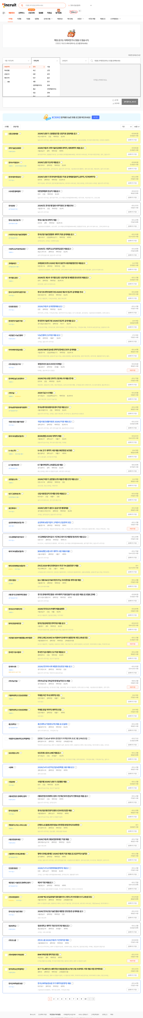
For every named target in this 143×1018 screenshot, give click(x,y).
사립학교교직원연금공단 (17, 249)
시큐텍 (11, 767)
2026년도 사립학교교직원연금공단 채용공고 (54, 249)
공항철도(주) (13, 479)
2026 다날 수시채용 (45, 393)
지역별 (10, 19)
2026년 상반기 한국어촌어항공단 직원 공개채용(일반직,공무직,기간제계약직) (66, 177)
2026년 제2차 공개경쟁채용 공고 (50, 306)
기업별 (28, 19)
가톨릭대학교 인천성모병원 (18, 695)
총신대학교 (12, 724)
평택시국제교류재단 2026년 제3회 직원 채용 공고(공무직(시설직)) (62, 853)
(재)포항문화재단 (15, 839)
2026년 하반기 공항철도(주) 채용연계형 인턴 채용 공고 (58, 479)
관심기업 (15, 127)
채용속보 (59, 19)
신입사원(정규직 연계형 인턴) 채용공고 (52, 493)
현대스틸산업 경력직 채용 (47, 220)
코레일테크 (12, 263)
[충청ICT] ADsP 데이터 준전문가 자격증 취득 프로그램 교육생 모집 (62, 738)
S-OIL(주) (12, 450)
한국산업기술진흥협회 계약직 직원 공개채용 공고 (56, 234)
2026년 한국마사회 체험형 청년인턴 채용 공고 (55, 666)
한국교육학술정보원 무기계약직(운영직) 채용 (54, 983)
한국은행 (12, 206)
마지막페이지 (93, 999)
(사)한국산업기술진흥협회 (18, 234)
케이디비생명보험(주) (16, 436)
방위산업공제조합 (15, 623)
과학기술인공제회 (15, 148)
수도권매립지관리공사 (16, 537)
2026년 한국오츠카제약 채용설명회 (51, 609)
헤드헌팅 (70, 19)
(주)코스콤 (12, 940)
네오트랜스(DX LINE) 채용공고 (49, 753)
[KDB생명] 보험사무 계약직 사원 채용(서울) (54, 551)
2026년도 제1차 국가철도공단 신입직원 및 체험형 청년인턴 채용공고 (63, 277)
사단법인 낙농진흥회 (16, 335)
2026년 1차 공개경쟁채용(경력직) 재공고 (53, 868)
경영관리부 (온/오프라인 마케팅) (50, 364)
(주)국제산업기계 (15, 364)
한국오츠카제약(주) (15, 609)
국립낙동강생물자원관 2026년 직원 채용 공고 (55, 421)
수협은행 (12, 782)
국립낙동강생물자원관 (16, 422)
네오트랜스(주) (14, 753)
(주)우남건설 (13, 681)
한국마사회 (12, 666)
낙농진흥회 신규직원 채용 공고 (49, 335)
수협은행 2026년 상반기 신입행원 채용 (52, 781)
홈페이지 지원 (132, 140)
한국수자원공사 (14, 162)
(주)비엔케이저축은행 (16, 955)
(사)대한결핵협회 (15, 191)
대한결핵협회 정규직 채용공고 (49, 191)
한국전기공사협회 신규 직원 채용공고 (51, 652)
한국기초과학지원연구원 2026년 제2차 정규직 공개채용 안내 (60, 292)
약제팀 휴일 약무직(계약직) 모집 (49, 709)
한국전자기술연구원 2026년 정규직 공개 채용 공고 (56, 321)
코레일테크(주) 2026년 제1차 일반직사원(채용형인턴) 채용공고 (61, 263)
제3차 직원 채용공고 (45, 882)
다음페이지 (89, 999)
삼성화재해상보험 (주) (16, 522)
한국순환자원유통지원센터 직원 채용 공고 (53, 407)
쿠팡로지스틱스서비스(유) (18, 825)
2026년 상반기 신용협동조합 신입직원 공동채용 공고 (57, 133)
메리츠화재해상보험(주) (17, 566)
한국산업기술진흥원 (15, 911)
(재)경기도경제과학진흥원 (18, 594)
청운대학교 (12, 926)
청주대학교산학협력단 (16, 969)
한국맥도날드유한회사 (16, 378)
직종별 (19, 19)
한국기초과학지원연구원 (17, 292)
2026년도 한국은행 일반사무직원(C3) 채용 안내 (55, 205)
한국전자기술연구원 (15, 321)
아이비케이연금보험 (15, 350)
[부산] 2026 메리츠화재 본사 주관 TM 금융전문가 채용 (58, 565)
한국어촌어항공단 (15, 177)
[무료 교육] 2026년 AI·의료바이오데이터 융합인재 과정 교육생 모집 (63, 637)
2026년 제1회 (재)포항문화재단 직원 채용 (53, 839)
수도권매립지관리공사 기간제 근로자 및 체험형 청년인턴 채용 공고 (62, 537)
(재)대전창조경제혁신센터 (18, 796)
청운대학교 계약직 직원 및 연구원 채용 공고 (53, 925)
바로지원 (132, 370)
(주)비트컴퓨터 (14, 897)
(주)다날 (11, 393)
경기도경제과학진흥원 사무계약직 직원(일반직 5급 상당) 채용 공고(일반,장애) (66, 594)
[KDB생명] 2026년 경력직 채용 (49, 436)
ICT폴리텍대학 (14, 465)
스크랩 (7, 127)
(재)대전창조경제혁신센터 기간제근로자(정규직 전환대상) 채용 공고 (63, 796)
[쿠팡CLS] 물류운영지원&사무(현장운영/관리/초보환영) (58, 825)
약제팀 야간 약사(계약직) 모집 (49, 695)
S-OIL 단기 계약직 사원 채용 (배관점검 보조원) (55, 450)
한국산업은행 (13, 810)
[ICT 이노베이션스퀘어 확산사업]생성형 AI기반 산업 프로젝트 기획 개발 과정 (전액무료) (70, 969)
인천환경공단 (13, 306)
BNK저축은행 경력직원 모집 (48, 954)
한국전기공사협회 (15, 652)
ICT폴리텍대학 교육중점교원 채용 (50, 465)
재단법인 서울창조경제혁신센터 (20, 883)
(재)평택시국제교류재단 (17, 854)
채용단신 (102, 19)
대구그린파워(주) (15, 494)
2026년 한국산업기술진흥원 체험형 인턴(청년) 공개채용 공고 (60, 911)
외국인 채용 (92, 19)
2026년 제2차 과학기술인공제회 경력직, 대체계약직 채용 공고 (61, 148)
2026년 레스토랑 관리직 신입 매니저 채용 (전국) (55, 378)
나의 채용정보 (114, 19)
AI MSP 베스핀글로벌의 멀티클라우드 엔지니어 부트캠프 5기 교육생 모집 (65, 897)
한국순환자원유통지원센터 (18, 407)
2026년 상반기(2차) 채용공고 (49, 162)
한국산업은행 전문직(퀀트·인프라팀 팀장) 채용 (55, 810)
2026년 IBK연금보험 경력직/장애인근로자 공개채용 (57, 349)
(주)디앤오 (12, 580)
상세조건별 (47, 19)
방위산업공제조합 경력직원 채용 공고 (51, 623)
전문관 (79, 19)
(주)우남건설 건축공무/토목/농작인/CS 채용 (54, 681)
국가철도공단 (13, 278)
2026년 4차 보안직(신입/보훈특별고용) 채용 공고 (56, 767)
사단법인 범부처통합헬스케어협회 (20, 638)
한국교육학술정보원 (15, 983)
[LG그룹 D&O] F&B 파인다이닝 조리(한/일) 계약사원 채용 (59, 580)
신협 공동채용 (13, 134)
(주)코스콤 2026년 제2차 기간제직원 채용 (53, 940)
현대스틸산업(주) (15, 220)
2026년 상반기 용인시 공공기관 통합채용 (53, 508)
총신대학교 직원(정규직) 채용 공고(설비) (52, 724)
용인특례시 (12, 508)
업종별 (37, 19)
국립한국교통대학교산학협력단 (19, 738)
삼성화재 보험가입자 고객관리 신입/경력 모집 (54, 522)
